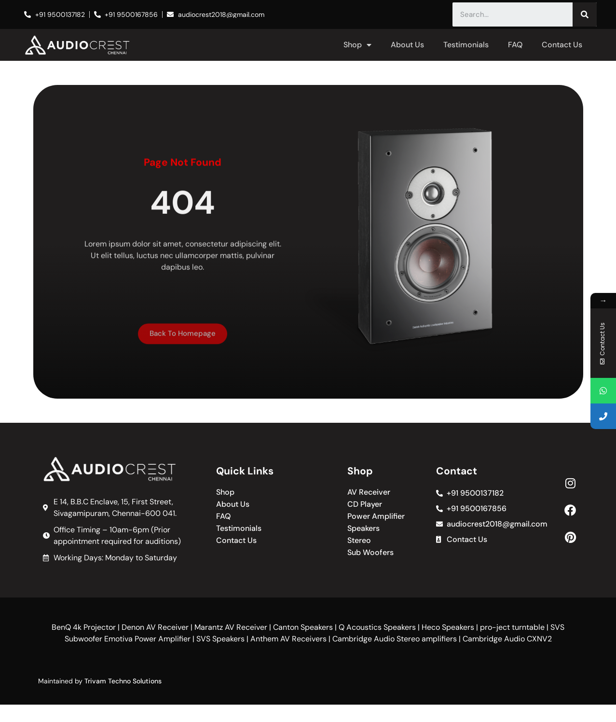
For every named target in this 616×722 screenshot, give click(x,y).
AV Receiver (368, 492)
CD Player (364, 504)
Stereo (359, 540)
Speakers (363, 528)
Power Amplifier (376, 516)
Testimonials (466, 45)
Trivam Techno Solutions (123, 681)
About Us (407, 45)
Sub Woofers (370, 552)
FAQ (515, 45)
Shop (357, 45)
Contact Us (562, 45)
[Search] (585, 14)
